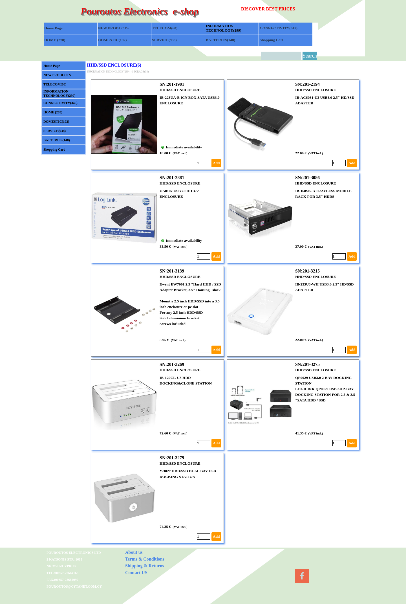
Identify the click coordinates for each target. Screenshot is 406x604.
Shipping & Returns (144, 565)
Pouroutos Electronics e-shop (139, 11)
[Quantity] (203, 163)
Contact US (136, 572)
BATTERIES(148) (220, 40)
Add (216, 163)
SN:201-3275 (307, 364)
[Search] (281, 55)
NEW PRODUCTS (113, 28)
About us (134, 552)
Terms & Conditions (144, 559)
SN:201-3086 (307, 177)
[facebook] (302, 576)
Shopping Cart (271, 40)
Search (310, 56)
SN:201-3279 (172, 457)
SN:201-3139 (172, 271)
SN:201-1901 (172, 84)
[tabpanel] (279, 9)
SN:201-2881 (172, 177)
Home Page (53, 28)
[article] (157, 124)
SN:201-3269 (172, 364)
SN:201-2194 (307, 84)
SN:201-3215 (307, 271)
